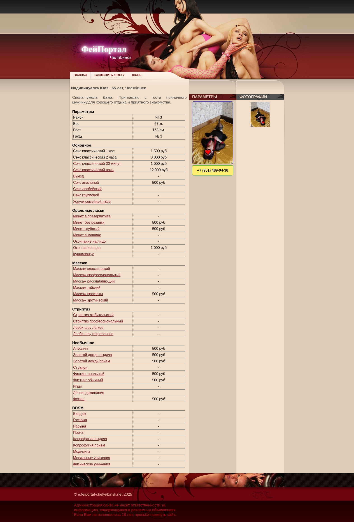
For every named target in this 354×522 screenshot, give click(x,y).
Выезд (78, 176)
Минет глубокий (86, 229)
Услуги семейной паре (92, 201)
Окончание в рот (87, 248)
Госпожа (80, 420)
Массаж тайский (86, 288)
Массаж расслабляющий (94, 281)
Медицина (81, 451)
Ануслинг (80, 348)
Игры (77, 386)
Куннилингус (83, 254)
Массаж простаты (88, 294)
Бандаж (79, 414)
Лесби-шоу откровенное (93, 334)
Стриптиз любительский (93, 315)
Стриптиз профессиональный (98, 321)
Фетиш (78, 399)
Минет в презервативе (92, 216)
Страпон (80, 367)
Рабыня (79, 426)
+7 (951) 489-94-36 (212, 170)
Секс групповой (86, 195)
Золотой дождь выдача (92, 355)
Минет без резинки (89, 222)
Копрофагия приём (89, 445)
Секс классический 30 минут (97, 164)
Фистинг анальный (88, 374)
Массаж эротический (90, 300)
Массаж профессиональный (97, 275)
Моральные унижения (91, 458)
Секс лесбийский (87, 189)
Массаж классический (91, 269)
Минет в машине (87, 235)
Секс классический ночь (93, 170)
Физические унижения (91, 464)
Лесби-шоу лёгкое (88, 327)
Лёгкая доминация (88, 393)
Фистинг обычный (88, 380)
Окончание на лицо (89, 241)
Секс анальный (86, 182)
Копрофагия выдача (90, 439)
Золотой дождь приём (91, 361)
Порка (78, 433)
